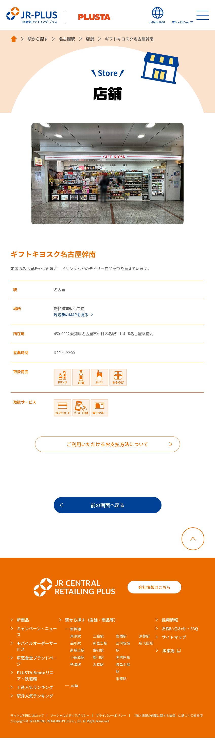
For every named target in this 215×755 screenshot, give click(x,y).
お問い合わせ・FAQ (180, 646)
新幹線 (75, 646)
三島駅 (98, 653)
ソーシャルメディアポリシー (69, 732)
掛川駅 (98, 674)
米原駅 (121, 695)
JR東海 (168, 668)
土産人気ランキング (35, 704)
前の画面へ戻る (107, 515)
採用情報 (170, 637)
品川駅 (75, 660)
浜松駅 (98, 681)
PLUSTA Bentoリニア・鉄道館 (35, 693)
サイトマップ (174, 654)
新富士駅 (100, 660)
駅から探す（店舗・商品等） (91, 637)
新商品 (23, 637)
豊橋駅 (121, 653)
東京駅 (75, 653)
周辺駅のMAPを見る (71, 314)
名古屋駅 (67, 38)
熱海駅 (75, 681)
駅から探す (38, 38)
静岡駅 (98, 667)
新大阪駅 (146, 660)
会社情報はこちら (154, 605)
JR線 (74, 702)
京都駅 (144, 653)
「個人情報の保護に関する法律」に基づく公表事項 (168, 732)
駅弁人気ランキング (35, 713)
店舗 (90, 38)
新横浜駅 (77, 667)
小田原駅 (77, 674)
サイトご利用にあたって (27, 732)
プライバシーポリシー (111, 732)
